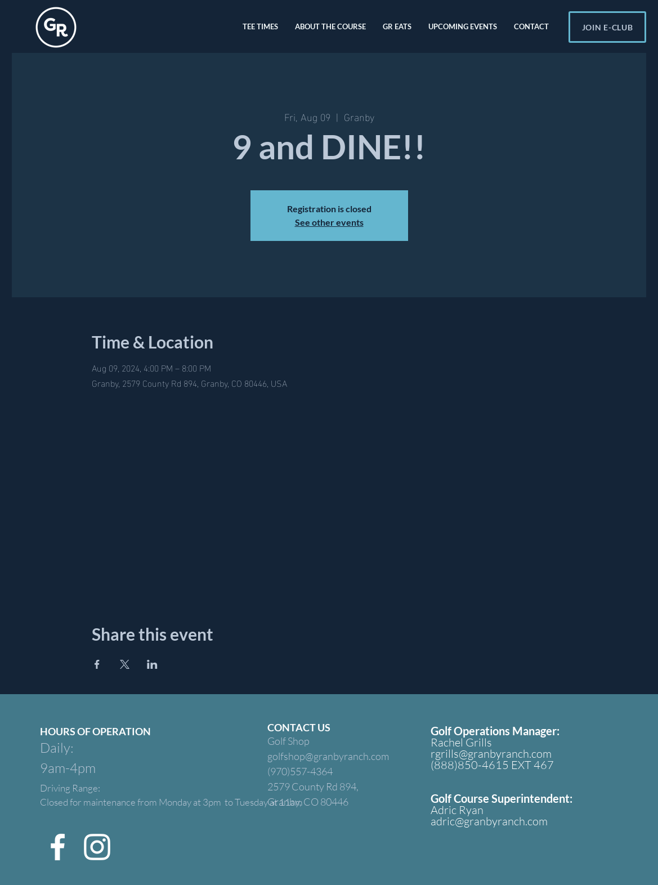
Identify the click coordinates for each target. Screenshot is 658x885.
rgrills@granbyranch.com (491, 754)
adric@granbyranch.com (489, 821)
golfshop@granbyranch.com (328, 756)
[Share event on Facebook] (97, 664)
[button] (260, 26)
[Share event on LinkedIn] (152, 664)
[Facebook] (57, 847)
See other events (329, 222)
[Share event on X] (124, 664)
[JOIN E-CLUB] (607, 27)
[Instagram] (97, 847)
